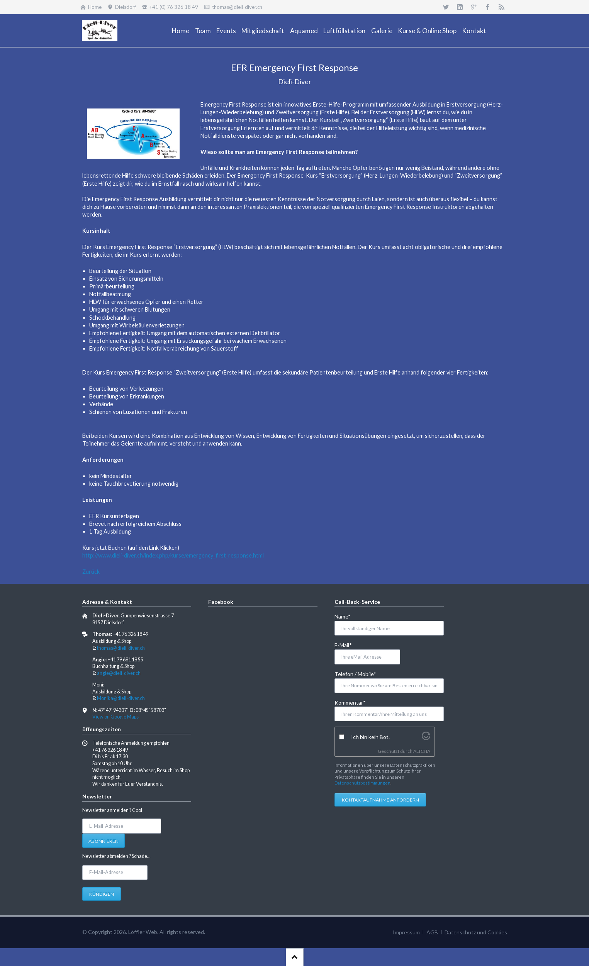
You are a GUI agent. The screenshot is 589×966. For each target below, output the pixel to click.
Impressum (406, 932)
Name (347, 616)
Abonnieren (103, 841)
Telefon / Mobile (355, 673)
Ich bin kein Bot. (370, 737)
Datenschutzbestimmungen (362, 782)
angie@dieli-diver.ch (119, 673)
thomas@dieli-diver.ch (121, 648)
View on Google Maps (115, 717)
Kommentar (350, 702)
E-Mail (347, 644)
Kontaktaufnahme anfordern (380, 800)
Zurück (91, 571)
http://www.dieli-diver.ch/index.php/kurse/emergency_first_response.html (173, 555)
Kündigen (101, 894)
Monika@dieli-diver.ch (121, 698)
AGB (432, 932)
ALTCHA (421, 751)
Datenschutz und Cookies (476, 932)
